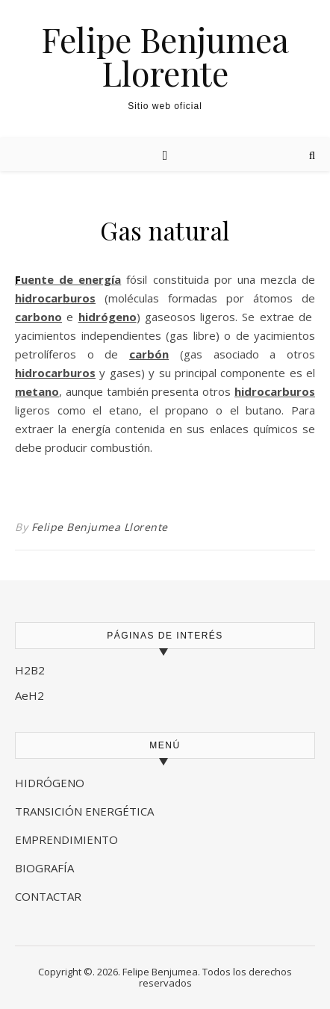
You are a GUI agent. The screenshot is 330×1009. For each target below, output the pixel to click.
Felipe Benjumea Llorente (165, 56)
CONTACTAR (48, 896)
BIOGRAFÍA (46, 867)
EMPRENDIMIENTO (66, 839)
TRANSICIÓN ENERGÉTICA (84, 811)
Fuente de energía (68, 279)
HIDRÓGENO (49, 782)
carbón (149, 354)
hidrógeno (107, 316)
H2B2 (30, 669)
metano (37, 391)
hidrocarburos (55, 298)
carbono (38, 316)
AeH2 (31, 695)
